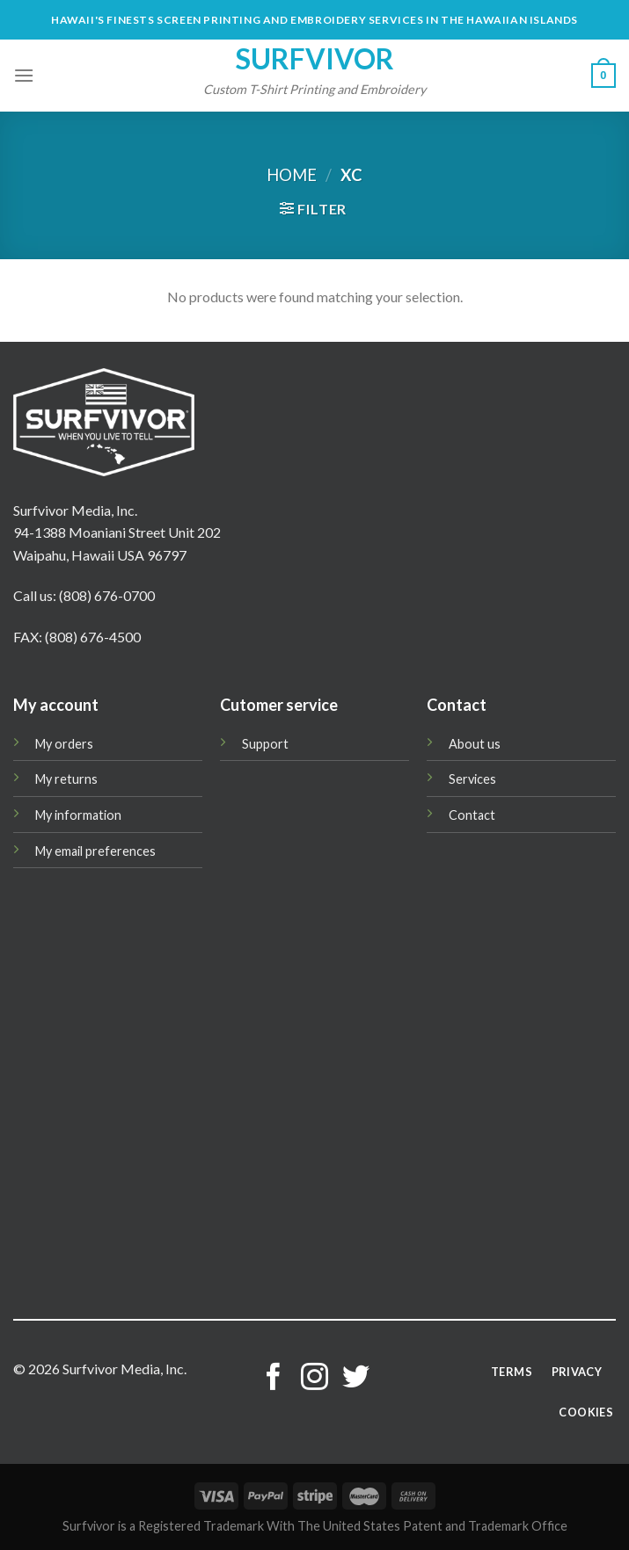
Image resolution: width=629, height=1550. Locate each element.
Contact (472, 815)
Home (292, 175)
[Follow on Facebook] (273, 1379)
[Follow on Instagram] (314, 1379)
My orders (64, 743)
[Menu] (23, 75)
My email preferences (95, 851)
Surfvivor (315, 59)
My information (78, 815)
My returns (66, 778)
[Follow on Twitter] (355, 1379)
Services (472, 778)
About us (475, 743)
